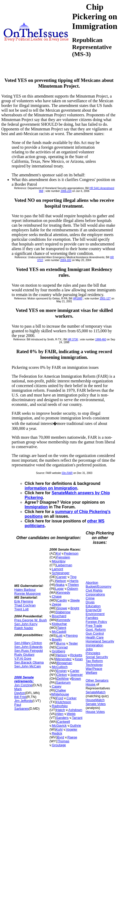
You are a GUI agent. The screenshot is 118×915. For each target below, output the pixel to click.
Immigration (36, 507)
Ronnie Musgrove (27, 593)
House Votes (95, 712)
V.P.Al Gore (22, 658)
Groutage (59, 745)
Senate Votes (96, 704)
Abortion (92, 583)
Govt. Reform (96, 629)
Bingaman (64, 663)
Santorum (63, 682)
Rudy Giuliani (24, 655)
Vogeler (71, 729)
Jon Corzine (23, 685)
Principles (93, 653)
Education (93, 606)
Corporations (95, 594)
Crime (90, 598)
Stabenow (63, 612)
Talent (61, 628)
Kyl (58, 553)
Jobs (89, 649)
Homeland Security (100, 641)
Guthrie (75, 725)
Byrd (60, 737)
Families (92, 618)
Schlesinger (61, 573)
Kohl (59, 729)
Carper (61, 577)
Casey (56, 686)
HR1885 (77, 298)
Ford (59, 698)
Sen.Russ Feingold (28, 651)
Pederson (71, 553)
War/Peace (94, 669)
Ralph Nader (23, 628)
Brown (76, 679)
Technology (94, 665)
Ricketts (76, 655)
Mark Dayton (19, 691)
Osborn (72, 589)
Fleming (72, 635)
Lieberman (64, 565)
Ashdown (75, 710)
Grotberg (58, 651)
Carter (74, 671)
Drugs (90, 602)
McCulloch (60, 667)
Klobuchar (59, 624)
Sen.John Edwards (28, 647)
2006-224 (66, 191)
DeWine (63, 679)
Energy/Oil (93, 610)
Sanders (62, 718)
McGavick (59, 725)
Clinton (61, 675)
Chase (57, 596)
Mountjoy (59, 561)
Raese (72, 737)
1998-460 (100, 339)
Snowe (62, 608)
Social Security (97, 657)
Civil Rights (94, 590)
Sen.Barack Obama (29, 662)
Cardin (62, 600)
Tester (73, 643)
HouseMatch (95, 700)
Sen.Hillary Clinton (28, 643)
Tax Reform (94, 661)
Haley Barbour (25, 590)
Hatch (60, 710)
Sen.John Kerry (26, 624)
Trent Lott (21, 609)
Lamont (57, 569)
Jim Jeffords (23, 701)
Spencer (76, 675)
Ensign (61, 671)
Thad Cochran (25, 605)
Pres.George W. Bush (30, 620)
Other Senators (97, 680)
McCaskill (59, 632)
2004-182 (65, 260)
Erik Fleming (23, 601)
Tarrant (77, 718)
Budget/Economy (98, 586)
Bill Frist (20, 697)
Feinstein (63, 557)
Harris (74, 581)
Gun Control (95, 633)
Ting (73, 577)
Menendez (64, 659)
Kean (79, 659)
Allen (60, 714)
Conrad (62, 647)
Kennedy (63, 592)
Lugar (59, 589)
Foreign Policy (96, 622)
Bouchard (59, 616)
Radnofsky (60, 706)
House (91, 684)
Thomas (63, 741)
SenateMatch (96, 692)
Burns (61, 643)
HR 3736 (73, 339)
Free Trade (94, 626)
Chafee (60, 690)
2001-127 (105, 298)
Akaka (59, 585)
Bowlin (57, 639)
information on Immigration (51, 488)
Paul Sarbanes (21, 707)
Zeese (56, 604)
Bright (74, 608)
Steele (75, 600)
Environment (95, 614)
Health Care (94, 637)
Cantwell (63, 722)
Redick (57, 733)
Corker (71, 698)
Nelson (61, 581)
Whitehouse (60, 694)
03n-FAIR (67, 473)
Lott (60, 635)
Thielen (73, 585)
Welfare (91, 673)
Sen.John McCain (27, 666)
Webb (71, 714)
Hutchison (63, 702)
